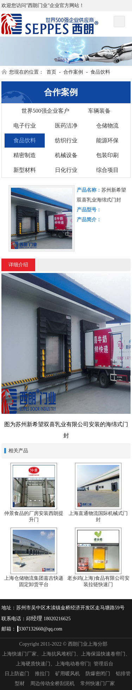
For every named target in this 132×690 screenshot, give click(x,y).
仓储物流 (107, 126)
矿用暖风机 (67, 673)
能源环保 (107, 140)
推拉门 (42, 673)
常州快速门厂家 (97, 683)
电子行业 (24, 126)
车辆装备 (99, 111)
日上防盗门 (17, 673)
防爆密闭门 (98, 673)
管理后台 (103, 663)
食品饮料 (100, 72)
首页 (51, 72)
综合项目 (107, 170)
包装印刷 (107, 155)
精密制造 (24, 155)
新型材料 (24, 170)
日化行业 (66, 170)
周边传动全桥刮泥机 (52, 683)
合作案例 (73, 72)
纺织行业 (66, 140)
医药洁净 (66, 126)
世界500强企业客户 (45, 111)
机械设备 (66, 155)
